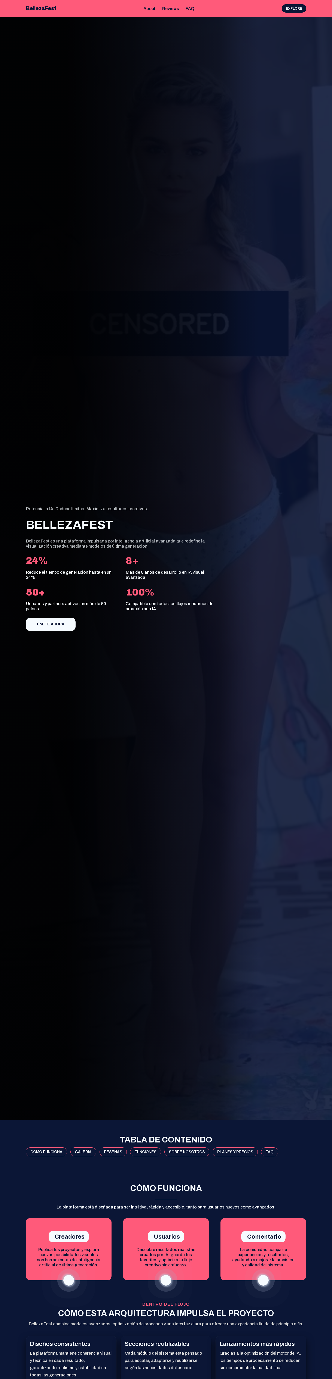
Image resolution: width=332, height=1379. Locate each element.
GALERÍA (83, 1152)
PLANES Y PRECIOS (235, 1152)
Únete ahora (50, 624)
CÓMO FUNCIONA (46, 1152)
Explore (294, 8)
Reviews (170, 8)
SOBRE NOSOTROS (187, 1152)
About (149, 8)
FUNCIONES (145, 1152)
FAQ (189, 8)
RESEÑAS (113, 1152)
